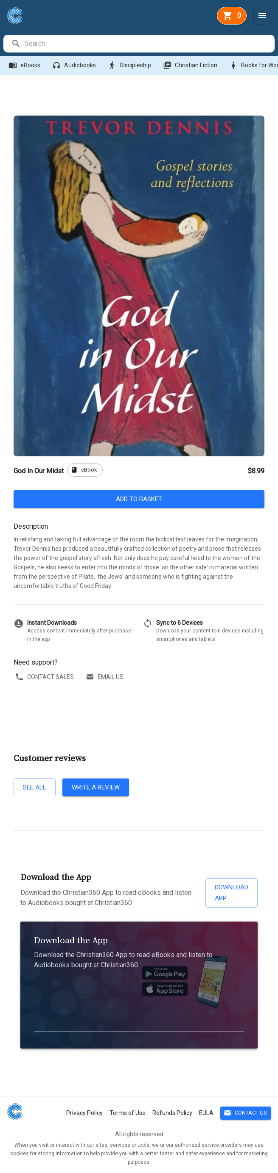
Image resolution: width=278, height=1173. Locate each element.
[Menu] (262, 16)
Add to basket (139, 499)
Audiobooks (75, 65)
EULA (206, 1113)
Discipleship (130, 65)
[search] (149, 43)
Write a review (95, 787)
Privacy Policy (84, 1113)
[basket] (232, 16)
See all (34, 787)
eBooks (25, 65)
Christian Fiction (191, 65)
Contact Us (245, 1113)
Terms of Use (128, 1113)
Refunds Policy (172, 1113)
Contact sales (45, 677)
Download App (231, 893)
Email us (105, 677)
